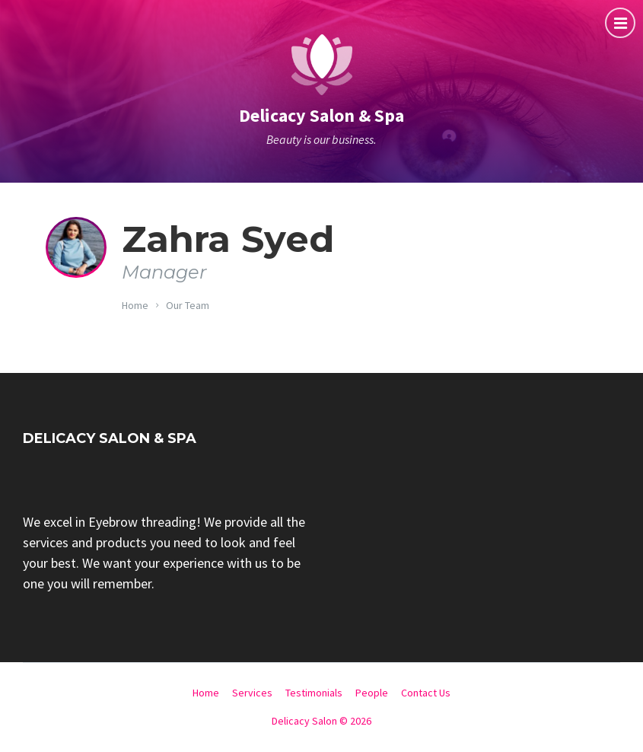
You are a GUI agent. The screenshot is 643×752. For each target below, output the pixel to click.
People (371, 692)
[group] (166, 552)
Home (135, 305)
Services (252, 692)
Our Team (187, 305)
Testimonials (313, 692)
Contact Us (425, 692)
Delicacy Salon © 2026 (321, 721)
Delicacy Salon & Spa (321, 115)
